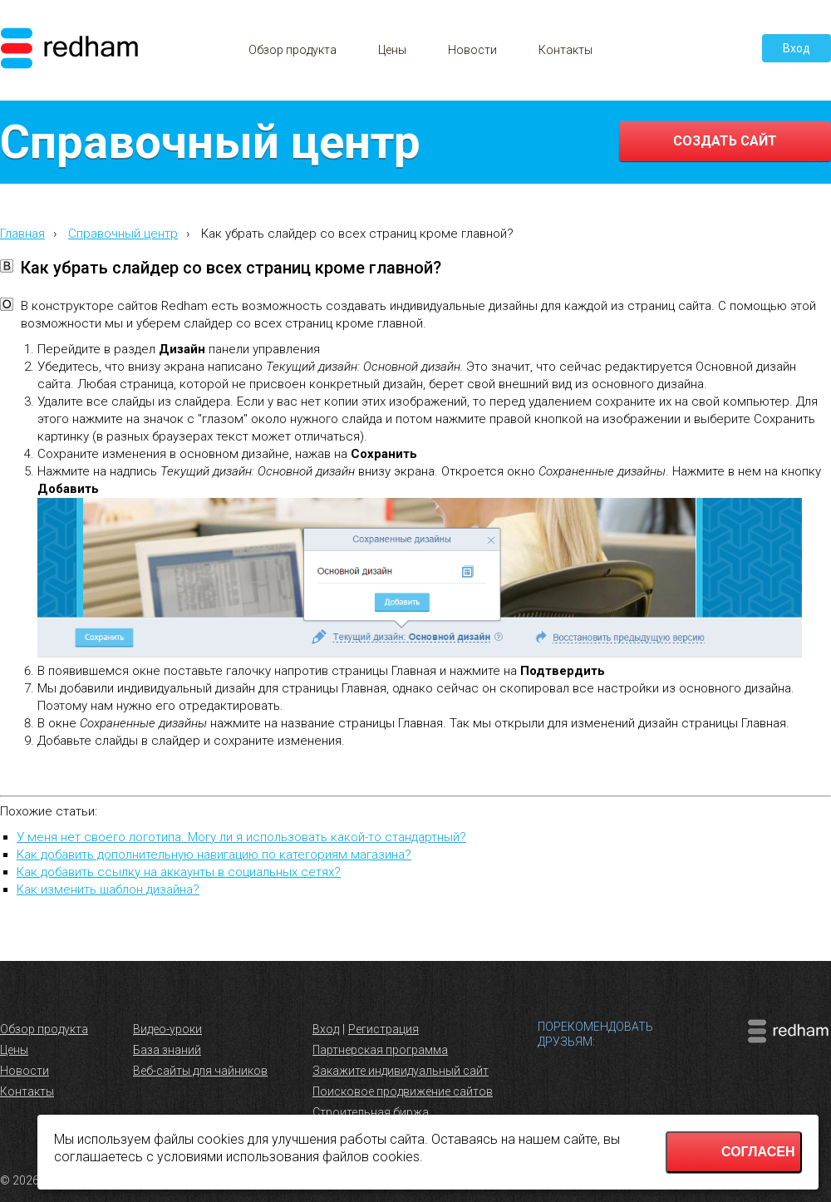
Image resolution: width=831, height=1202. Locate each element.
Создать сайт (725, 141)
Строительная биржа (370, 1112)
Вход (796, 48)
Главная (22, 233)
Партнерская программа (380, 1050)
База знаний (167, 1050)
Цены (392, 50)
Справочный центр (123, 233)
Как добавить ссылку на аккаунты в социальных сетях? (179, 872)
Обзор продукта (292, 50)
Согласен (757, 1152)
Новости (472, 50)
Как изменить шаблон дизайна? (108, 889)
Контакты (565, 50)
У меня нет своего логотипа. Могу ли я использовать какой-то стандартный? (241, 837)
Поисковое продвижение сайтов (402, 1091)
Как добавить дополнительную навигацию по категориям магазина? (214, 854)
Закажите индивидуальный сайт (400, 1070)
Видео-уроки (167, 1029)
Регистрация (383, 1029)
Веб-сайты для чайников (200, 1070)
